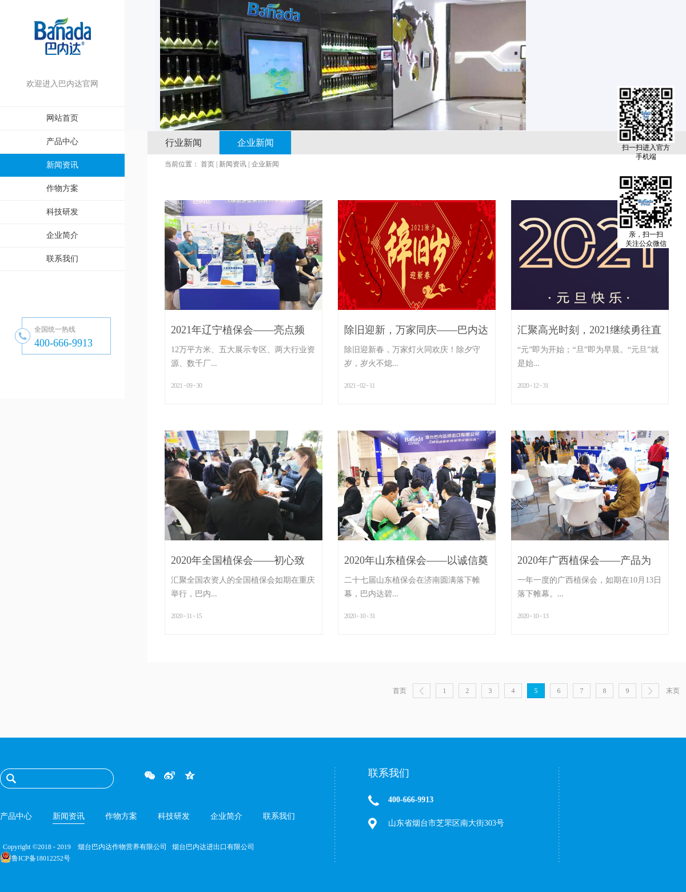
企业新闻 (265, 164)
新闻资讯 (232, 164)
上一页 (421, 691)
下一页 (650, 691)
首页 (399, 691)
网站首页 (62, 118)
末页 (673, 691)
